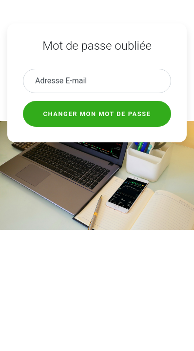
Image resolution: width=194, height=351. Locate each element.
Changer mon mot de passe (97, 113)
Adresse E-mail (61, 80)
